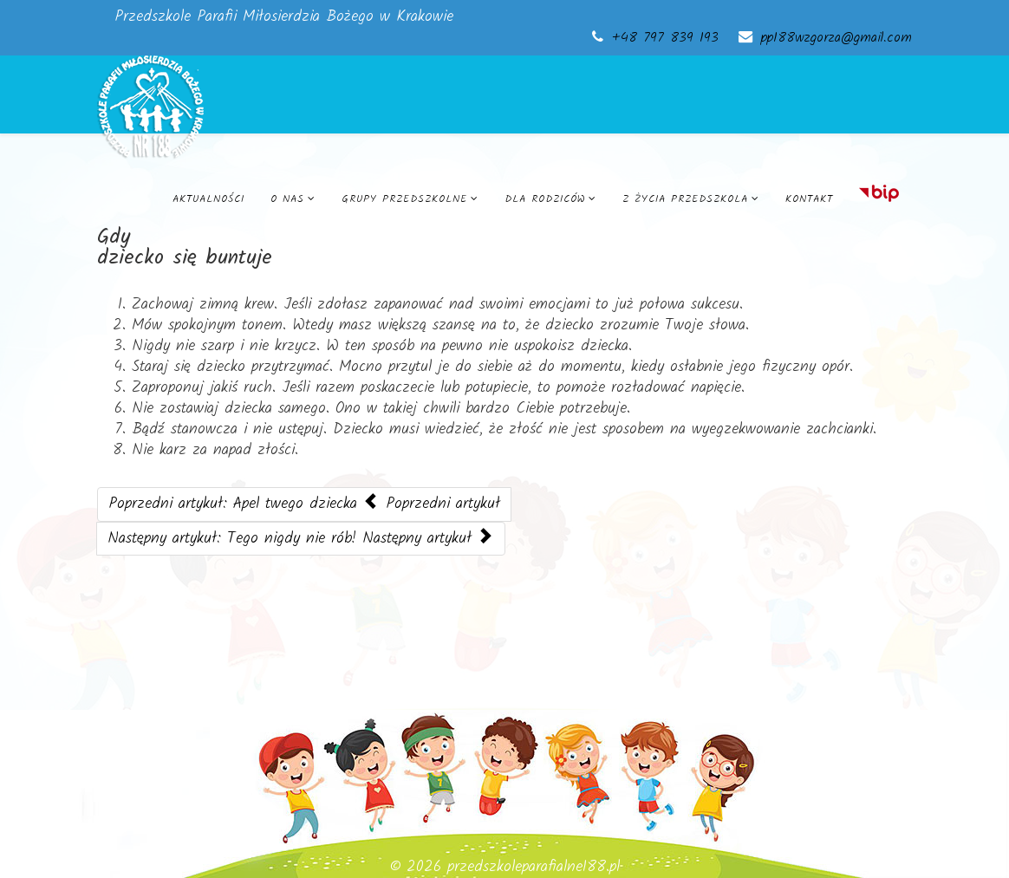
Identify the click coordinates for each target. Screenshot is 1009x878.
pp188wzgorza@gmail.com (836, 38)
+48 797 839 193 (665, 38)
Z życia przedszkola (685, 199)
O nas (287, 199)
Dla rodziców (544, 199)
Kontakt (809, 199)
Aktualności (208, 199)
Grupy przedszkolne (404, 199)
